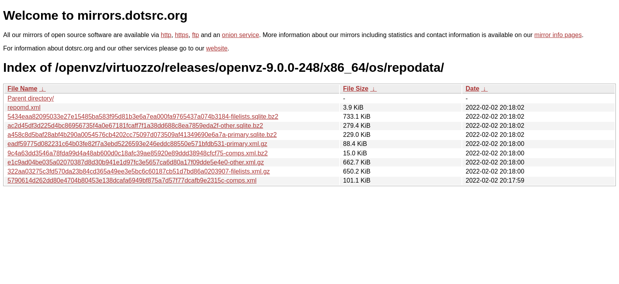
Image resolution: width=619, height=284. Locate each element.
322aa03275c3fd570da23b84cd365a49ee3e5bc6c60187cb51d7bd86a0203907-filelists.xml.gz (139, 171)
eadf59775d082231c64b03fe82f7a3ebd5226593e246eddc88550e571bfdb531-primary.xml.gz (137, 143)
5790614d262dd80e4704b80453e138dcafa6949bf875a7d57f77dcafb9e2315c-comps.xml (132, 180)
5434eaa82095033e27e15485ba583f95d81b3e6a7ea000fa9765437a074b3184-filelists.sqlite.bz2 (143, 116)
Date (472, 88)
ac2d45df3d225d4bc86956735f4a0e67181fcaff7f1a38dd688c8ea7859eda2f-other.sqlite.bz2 (135, 125)
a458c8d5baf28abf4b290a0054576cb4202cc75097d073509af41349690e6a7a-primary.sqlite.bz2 (142, 134)
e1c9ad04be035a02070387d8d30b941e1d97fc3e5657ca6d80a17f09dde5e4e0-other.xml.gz (136, 162)
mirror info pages (558, 35)
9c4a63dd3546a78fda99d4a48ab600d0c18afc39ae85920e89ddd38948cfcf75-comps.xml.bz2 (138, 153)
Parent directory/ (31, 98)
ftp (195, 35)
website (216, 48)
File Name (23, 88)
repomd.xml (24, 107)
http (166, 35)
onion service (240, 35)
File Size (355, 88)
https (182, 35)
